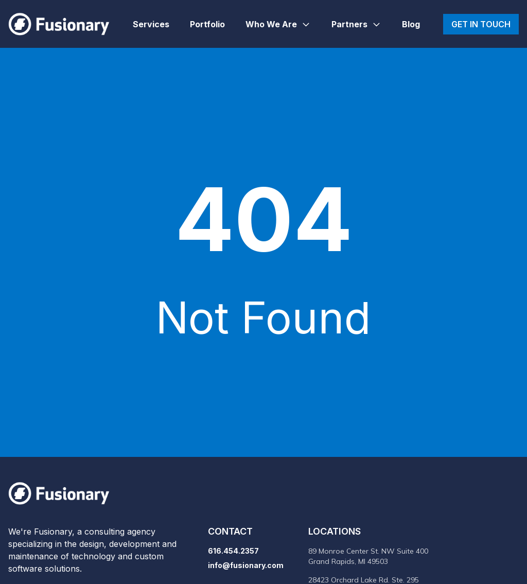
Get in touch (481, 24)
